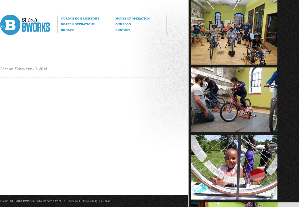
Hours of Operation (132, 18)
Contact (122, 30)
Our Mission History (80, 18)
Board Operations (78, 24)
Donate (67, 30)
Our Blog (123, 24)
